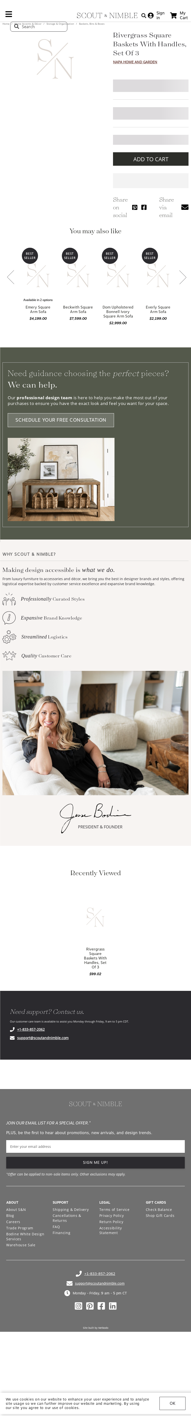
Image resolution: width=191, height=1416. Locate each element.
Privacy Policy (111, 1215)
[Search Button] (144, 15)
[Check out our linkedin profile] (112, 1306)
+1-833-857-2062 (31, 1029)
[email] (95, 1146)
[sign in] (156, 15)
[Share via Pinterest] (134, 207)
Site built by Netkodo (95, 1327)
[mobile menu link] (8, 15)
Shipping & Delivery (71, 1209)
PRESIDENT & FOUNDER (100, 827)
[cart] (179, 15)
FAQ (56, 1226)
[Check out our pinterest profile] (90, 1306)
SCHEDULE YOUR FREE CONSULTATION (60, 420)
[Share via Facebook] (144, 207)
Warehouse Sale (21, 1245)
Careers (13, 1221)
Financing (61, 1232)
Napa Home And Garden (135, 62)
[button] (185, 207)
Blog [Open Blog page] (10, 1215)
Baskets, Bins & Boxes (91, 23)
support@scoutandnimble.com (43, 1037)
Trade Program (19, 1228)
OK (172, 1403)
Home (6, 23)
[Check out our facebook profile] (101, 1306)
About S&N (16, 1209)
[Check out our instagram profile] (78, 1306)
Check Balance (159, 1209)
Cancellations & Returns (67, 1218)
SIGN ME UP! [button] (95, 1162)
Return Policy (111, 1221)
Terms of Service (114, 1209)
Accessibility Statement (110, 1230)
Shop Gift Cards (160, 1215)
